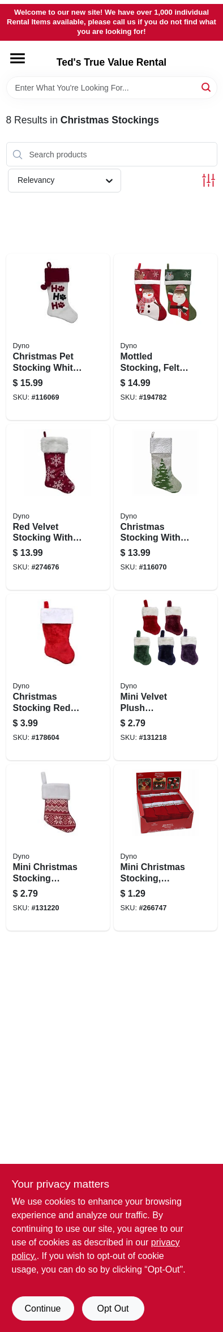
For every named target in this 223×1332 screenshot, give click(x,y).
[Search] (207, 87)
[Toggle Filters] (208, 180)
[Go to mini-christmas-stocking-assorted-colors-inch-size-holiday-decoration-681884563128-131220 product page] (58, 847)
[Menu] (17, 58)
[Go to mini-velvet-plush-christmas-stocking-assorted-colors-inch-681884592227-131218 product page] (165, 677)
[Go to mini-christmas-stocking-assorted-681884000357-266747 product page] (165, 847)
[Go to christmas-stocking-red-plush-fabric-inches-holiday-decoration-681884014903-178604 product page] (58, 677)
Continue (42, 1308)
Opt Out (112, 1308)
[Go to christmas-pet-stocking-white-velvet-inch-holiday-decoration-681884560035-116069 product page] (58, 337)
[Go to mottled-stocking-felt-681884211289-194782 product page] (165, 337)
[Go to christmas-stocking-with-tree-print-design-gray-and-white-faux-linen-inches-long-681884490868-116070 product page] (165, 507)
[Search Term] (111, 87)
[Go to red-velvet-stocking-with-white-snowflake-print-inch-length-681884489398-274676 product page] (58, 507)
